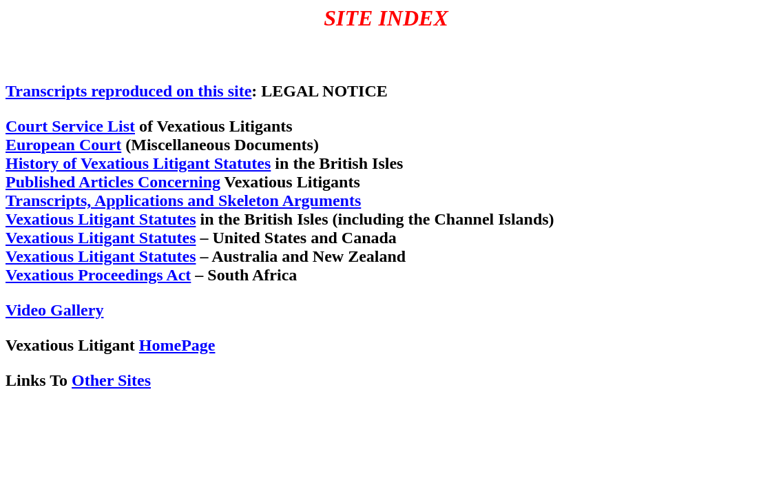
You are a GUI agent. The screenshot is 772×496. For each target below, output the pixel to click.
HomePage (177, 345)
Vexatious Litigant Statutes (101, 219)
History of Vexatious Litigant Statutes (138, 163)
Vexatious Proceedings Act (98, 275)
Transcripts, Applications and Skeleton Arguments (183, 200)
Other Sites (111, 380)
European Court (63, 145)
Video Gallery (54, 310)
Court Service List (70, 126)
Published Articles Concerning (113, 182)
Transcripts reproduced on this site (128, 91)
